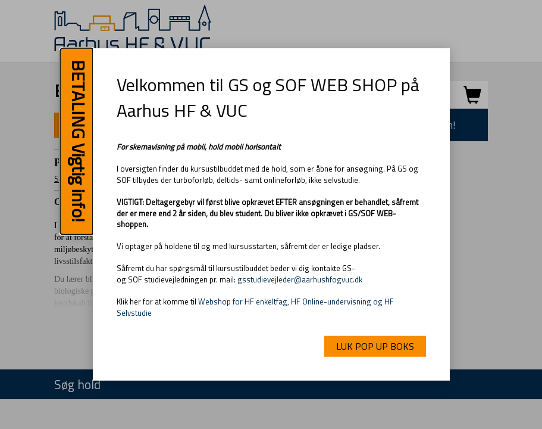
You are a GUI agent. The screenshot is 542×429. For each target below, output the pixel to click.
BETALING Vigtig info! (78, 141)
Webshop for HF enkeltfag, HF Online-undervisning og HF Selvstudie (255, 307)
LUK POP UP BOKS (375, 346)
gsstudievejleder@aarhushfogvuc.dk (299, 279)
